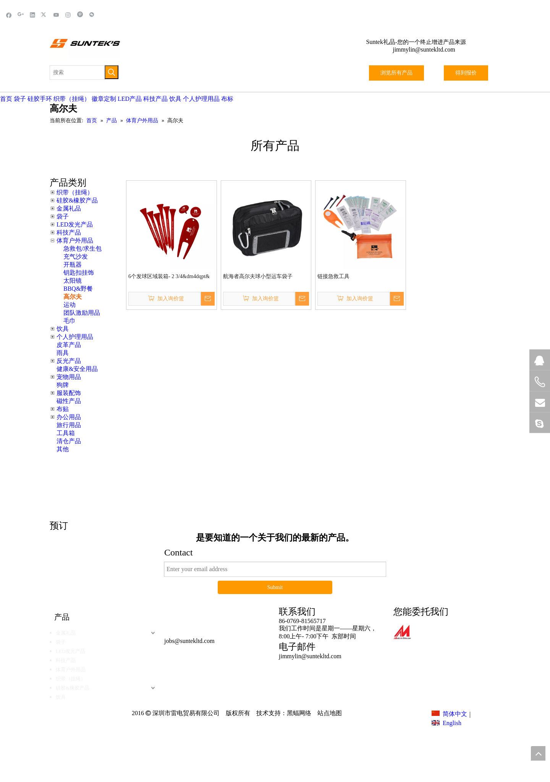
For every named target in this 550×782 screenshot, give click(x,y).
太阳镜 (72, 280)
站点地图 (329, 713)
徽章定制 (104, 99)
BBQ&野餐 (78, 288)
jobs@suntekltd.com (189, 641)
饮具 (175, 99)
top (538, 753)
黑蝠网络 (299, 713)
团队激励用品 (81, 312)
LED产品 (130, 99)
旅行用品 (69, 425)
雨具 (63, 353)
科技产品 (155, 99)
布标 (227, 99)
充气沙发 (75, 256)
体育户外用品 (75, 240)
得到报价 (466, 73)
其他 (63, 449)
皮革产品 (69, 345)
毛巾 (69, 320)
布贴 (63, 409)
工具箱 (66, 433)
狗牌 (63, 385)
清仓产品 (69, 441)
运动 (69, 304)
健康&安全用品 (77, 369)
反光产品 (69, 361)
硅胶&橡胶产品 (77, 200)
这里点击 (389, 479)
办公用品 (69, 417)
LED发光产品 (75, 224)
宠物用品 (69, 377)
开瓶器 (72, 264)
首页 (6, 99)
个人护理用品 (201, 99)
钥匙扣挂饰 (78, 272)
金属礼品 (69, 208)
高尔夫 (72, 296)
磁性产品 (69, 401)
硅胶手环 (40, 99)
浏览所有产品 (396, 73)
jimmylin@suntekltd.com (424, 49)
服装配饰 (69, 393)
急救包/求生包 (82, 248)
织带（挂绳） (71, 99)
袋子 (20, 99)
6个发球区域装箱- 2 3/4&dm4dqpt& (169, 276)
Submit (275, 587)
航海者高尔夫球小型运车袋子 (258, 276)
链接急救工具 (333, 276)
